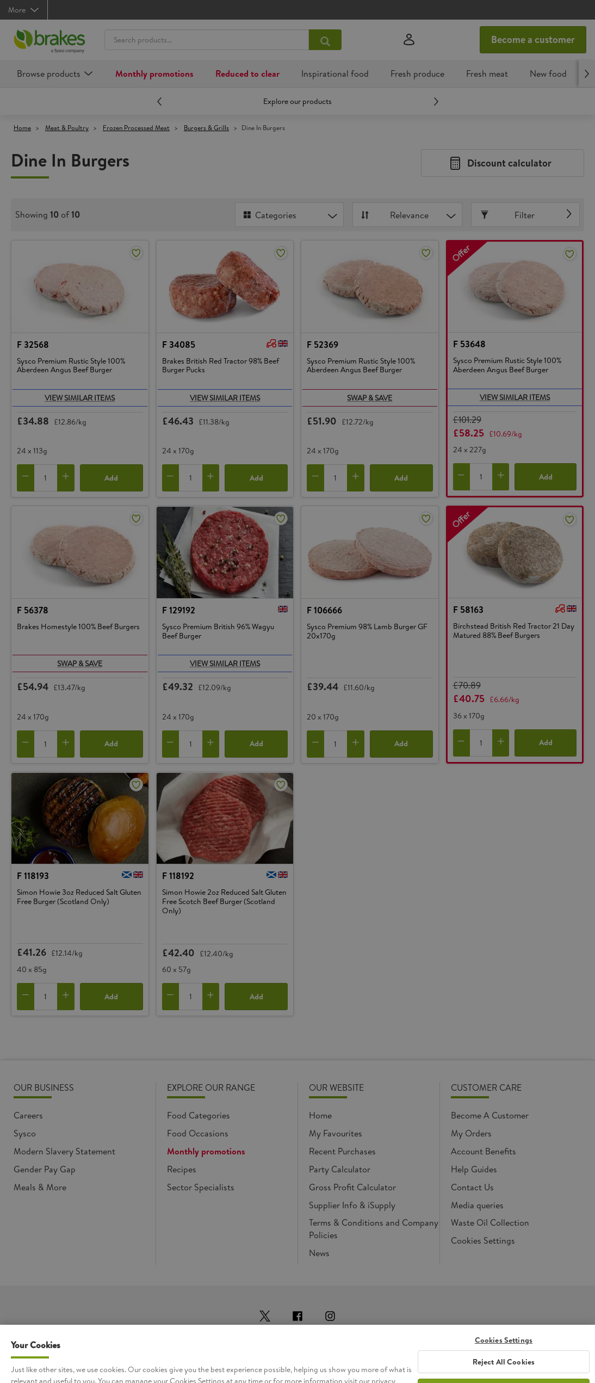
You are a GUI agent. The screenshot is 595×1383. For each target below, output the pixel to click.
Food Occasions (197, 1133)
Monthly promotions (154, 73)
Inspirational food (335, 73)
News (319, 1253)
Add (111, 477)
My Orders (471, 1133)
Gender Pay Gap (45, 1169)
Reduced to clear (247, 73)
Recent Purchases (342, 1151)
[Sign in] (409, 40)
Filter (508, 215)
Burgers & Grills (206, 127)
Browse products (48, 73)
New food (548, 73)
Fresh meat (487, 73)
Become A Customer (490, 1115)
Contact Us (472, 1187)
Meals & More (40, 1187)
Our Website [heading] (336, 1087)
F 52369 (322, 345)
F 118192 (178, 876)
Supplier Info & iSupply (352, 1205)
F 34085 (178, 345)
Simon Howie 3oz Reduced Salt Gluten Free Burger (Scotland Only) (79, 897)
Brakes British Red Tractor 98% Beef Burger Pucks (220, 366)
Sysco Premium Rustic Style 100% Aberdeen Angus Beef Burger (71, 366)
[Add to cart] (66, 477)
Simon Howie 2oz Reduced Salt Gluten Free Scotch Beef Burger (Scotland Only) (224, 901)
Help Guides (474, 1169)
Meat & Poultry (67, 127)
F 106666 (324, 610)
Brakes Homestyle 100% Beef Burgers (78, 627)
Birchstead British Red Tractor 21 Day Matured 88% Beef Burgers (513, 631)
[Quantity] (45, 477)
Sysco (25, 1133)
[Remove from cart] (25, 477)
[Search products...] (325, 39)
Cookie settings (480, 1240)
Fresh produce (417, 73)
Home (22, 127)
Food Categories (198, 1115)
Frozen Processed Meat (136, 127)
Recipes (181, 1169)
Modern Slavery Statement (64, 1151)
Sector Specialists (200, 1187)
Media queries (477, 1205)
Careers (28, 1115)
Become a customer (533, 39)
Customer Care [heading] (486, 1087)
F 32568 (33, 345)
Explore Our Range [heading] (211, 1087)
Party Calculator (339, 1169)
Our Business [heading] (44, 1087)
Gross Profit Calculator (352, 1187)
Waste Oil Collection (490, 1222)
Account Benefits (483, 1151)
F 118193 (33, 876)
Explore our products (297, 101)
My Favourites (335, 1133)
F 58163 (468, 610)
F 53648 (469, 344)
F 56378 (32, 610)
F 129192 (178, 610)
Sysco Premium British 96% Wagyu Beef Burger (218, 631)
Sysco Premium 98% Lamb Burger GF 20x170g (367, 631)
